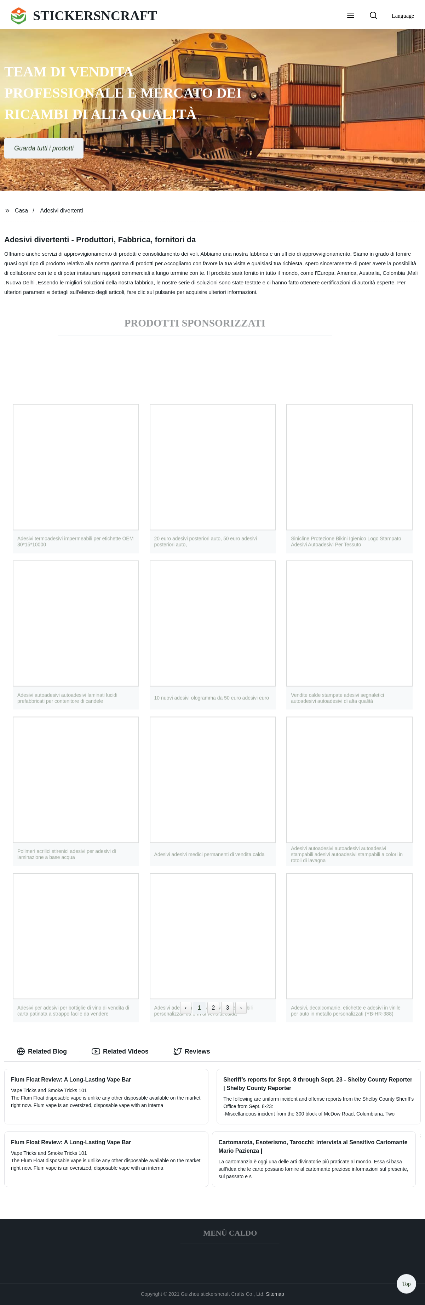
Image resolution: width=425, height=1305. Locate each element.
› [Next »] (241, 1008)
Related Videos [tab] (120, 1051)
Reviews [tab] (191, 1051)
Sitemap (275, 1294)
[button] (350, 16)
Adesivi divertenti (61, 211)
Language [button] (403, 16)
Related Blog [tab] (42, 1051)
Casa (21, 211)
